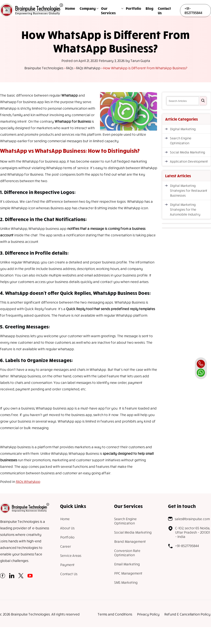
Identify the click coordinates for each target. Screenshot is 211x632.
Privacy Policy (148, 614)
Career (65, 546)
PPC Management (128, 573)
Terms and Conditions (115, 614)
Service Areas (70, 555)
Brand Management (130, 541)
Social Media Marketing (187, 152)
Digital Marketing (183, 129)
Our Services (108, 10)
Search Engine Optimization (180, 140)
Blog (149, 8)
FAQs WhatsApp (28, 481)
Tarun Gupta (140, 60)
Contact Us (164, 10)
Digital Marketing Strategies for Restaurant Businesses (188, 190)
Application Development (189, 161)
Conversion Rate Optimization (127, 552)
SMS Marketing (125, 582)
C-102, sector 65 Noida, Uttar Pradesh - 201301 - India (189, 532)
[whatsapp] (201, 373)
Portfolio (133, 8)
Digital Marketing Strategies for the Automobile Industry (185, 209)
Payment (67, 565)
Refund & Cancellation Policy (187, 614)
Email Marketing (127, 564)
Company (88, 8)
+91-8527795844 (193, 10)
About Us (67, 528)
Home (70, 8)
